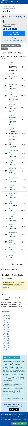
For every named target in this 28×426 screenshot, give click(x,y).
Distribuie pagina (14, 45)
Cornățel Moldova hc (12, 116)
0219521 (18, 286)
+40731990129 (6, 6)
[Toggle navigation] (25, 2)
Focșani (11, 201)
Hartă (4, 49)
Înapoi (4, 45)
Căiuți (10, 92)
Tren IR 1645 (6, 317)
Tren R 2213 (6, 320)
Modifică (13, 423)
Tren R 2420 (6, 322)
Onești (11, 62)
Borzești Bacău (13, 84)
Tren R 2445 (6, 324)
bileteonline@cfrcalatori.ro (8, 8)
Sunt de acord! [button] (22, 423)
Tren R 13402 (6, 351)
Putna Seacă (12, 193)
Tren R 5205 (6, 331)
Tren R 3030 (6, 326)
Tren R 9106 (6, 345)
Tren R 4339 (6, 327)
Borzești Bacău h (14, 77)
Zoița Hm (11, 240)
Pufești (11, 160)
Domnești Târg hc (13, 151)
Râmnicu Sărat (13, 232)
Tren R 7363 (6, 338)
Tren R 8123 (6, 342)
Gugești (11, 216)
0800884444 (6, 288)
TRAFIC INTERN (13, 2)
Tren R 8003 (6, 340)
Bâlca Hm (12, 104)
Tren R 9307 (6, 347)
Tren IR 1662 (6, 319)
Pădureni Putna (13, 178)
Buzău (11, 255)
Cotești (11, 209)
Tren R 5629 (6, 336)
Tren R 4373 (6, 329)
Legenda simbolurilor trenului (11, 357)
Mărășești (12, 185)
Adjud (10, 143)
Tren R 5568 (6, 335)
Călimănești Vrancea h (12, 169)
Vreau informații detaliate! (19, 419)
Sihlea (11, 224)
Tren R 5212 (6, 333)
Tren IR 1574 (6, 315)
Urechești (12, 128)
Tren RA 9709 (6, 349)
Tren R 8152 (6, 344)
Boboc (11, 248)
